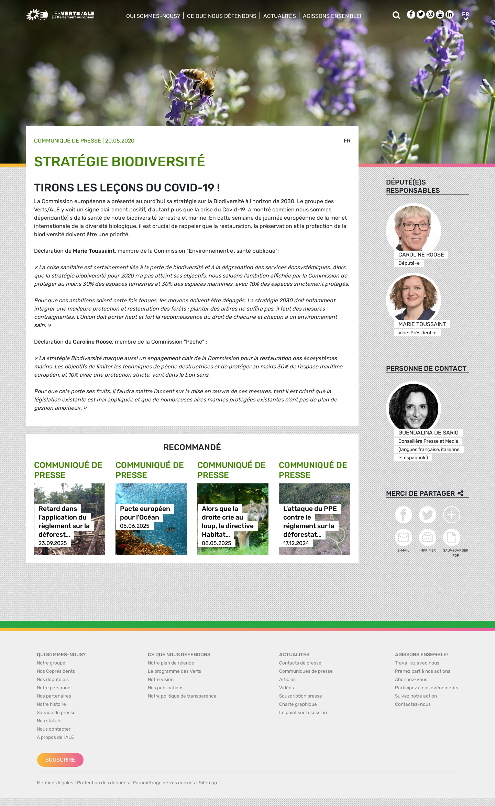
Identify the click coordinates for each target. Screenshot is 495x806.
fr (347, 140)
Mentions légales (55, 783)
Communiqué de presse (67, 140)
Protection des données (103, 783)
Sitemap (208, 783)
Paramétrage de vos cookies (164, 783)
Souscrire (60, 759)
